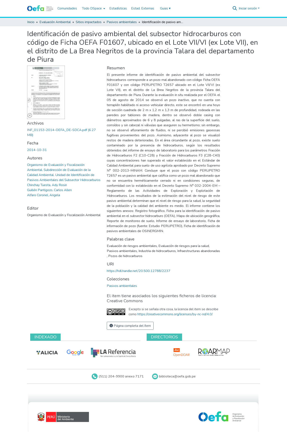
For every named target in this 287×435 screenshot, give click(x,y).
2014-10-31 (37, 150)
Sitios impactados (89, 22)
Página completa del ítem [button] (130, 325)
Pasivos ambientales (122, 22)
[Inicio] (40, 8)
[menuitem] (93, 8)
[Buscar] (234, 8)
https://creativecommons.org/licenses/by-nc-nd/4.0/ (175, 314)
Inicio (30, 22)
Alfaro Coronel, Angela (43, 195)
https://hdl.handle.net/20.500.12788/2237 (138, 271)
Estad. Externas (142, 8)
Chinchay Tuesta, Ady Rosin (47, 185)
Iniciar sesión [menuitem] (248, 8)
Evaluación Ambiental (55, 22)
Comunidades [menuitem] (67, 8)
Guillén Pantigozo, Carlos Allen (49, 190)
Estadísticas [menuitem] (118, 8)
